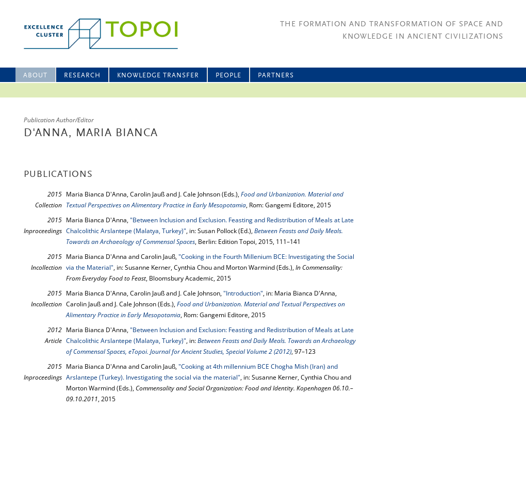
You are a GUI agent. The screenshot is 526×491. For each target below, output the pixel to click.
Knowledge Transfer (158, 75)
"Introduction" (243, 293)
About (35, 75)
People (228, 75)
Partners (276, 75)
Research (82, 75)
